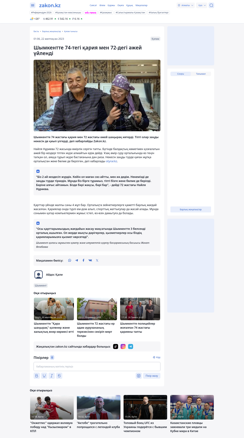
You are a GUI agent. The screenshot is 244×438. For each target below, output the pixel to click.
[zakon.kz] (50, 5)
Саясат (93, 5)
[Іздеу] (211, 5)
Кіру (158, 357)
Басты (36, 31)
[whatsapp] (69, 260)
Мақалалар (141, 5)
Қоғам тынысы (70, 31)
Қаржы (111, 5)
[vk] (90, 260)
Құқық (129, 5)
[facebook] (83, 260)
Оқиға (120, 5)
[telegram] (76, 260)
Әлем (102, 5)
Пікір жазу (152, 375)
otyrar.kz (111, 161)
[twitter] (97, 260)
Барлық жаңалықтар (51, 31)
